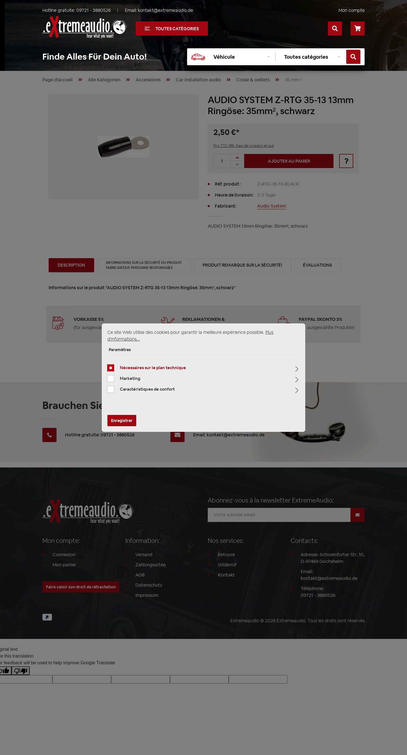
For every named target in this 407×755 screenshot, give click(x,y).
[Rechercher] (335, 28)
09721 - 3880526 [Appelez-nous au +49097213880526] (93, 10)
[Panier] (357, 28)
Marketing (130, 378)
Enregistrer (122, 420)
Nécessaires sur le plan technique (153, 367)
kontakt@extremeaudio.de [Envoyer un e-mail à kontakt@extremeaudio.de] (165, 10)
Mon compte (352, 10)
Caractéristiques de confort (147, 389)
